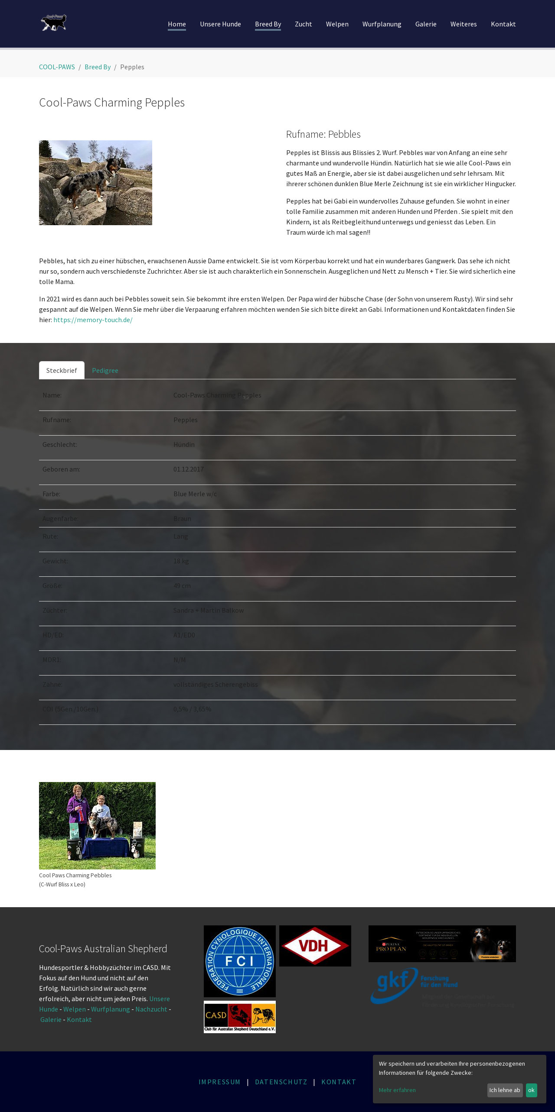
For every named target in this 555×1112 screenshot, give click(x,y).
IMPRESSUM (220, 1081)
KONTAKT (338, 1081)
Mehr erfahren (397, 1090)
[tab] (62, 370)
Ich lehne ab (505, 1090)
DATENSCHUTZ (281, 1081)
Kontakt (80, 1019)
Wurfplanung (110, 1009)
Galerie (51, 1019)
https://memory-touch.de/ (93, 319)
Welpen (74, 1009)
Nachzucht (152, 1009)
